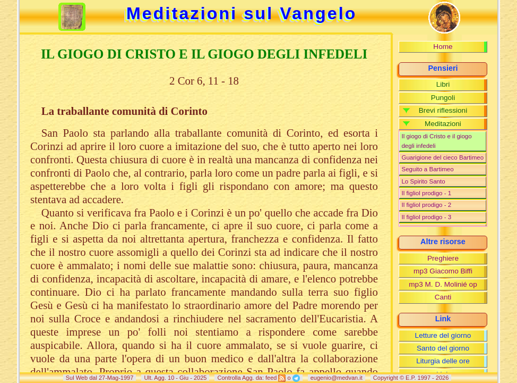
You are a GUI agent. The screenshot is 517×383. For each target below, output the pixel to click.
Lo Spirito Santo (423, 181)
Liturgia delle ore (443, 361)
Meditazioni (443, 124)
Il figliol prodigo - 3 (426, 217)
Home (442, 47)
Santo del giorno (443, 348)
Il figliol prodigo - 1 (426, 193)
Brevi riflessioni (443, 110)
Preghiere (443, 258)
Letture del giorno (443, 335)
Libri (443, 84)
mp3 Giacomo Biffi (442, 271)
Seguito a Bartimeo (427, 169)
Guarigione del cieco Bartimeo (442, 157)
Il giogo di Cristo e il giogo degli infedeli (436, 140)
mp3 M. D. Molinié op (443, 284)
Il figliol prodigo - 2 (426, 205)
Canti (443, 297)
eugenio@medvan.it (337, 377)
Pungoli (443, 98)
